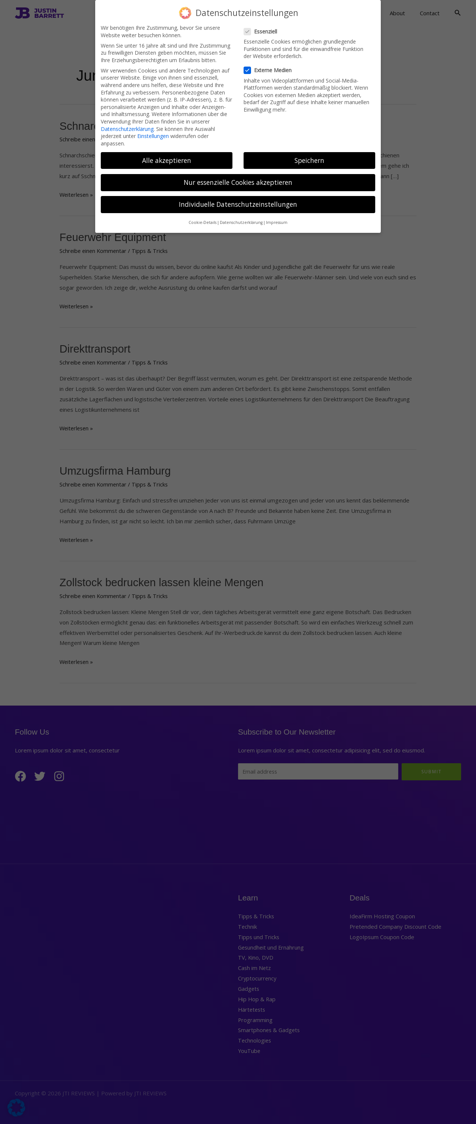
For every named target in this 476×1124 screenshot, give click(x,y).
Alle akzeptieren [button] (166, 154)
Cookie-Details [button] (202, 216)
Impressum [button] (276, 216)
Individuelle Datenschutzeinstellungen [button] (238, 198)
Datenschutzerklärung (127, 122)
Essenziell (263, 25)
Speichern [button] (309, 154)
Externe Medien (270, 64)
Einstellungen (153, 130)
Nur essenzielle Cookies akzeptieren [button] (238, 176)
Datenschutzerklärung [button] (241, 216)
